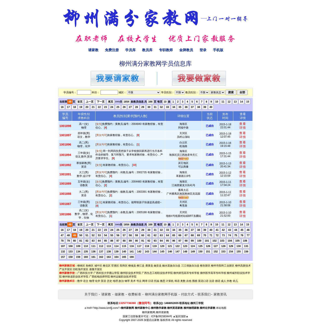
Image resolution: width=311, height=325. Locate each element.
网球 (145, 280)
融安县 (158, 265)
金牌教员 (186, 50)
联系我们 (204, 294)
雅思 (162, 280)
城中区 (98, 265)
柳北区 (107, 265)
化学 (97, 280)
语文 (85, 280)
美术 (133, 280)
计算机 (170, 280)
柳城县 (132, 265)
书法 (138, 280)
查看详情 (242, 125)
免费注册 (112, 50)
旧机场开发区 (80, 269)
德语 (217, 280)
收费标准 (134, 294)
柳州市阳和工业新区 (222, 265)
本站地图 (221, 307)
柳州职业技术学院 (130, 272)
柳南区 (81, 265)
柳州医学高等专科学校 (213, 272)
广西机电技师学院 (99, 276)
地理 (115, 280)
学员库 (130, 50)
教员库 (147, 50)
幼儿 (235, 280)
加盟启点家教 (151, 320)
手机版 (218, 50)
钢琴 (127, 280)
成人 (223, 280)
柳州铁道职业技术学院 (75, 276)
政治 (121, 280)
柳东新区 (205, 265)
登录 (203, 50)
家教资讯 (220, 294)
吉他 (188, 280)
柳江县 (140, 265)
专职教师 (166, 50)
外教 (229, 280)
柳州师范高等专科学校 (186, 272)
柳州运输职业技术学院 (123, 276)
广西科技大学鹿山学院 (106, 272)
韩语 (177, 280)
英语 (103, 280)
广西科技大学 (85, 272)
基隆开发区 (95, 269)
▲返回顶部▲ (180, 316)
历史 (109, 280)
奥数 (183, 280)
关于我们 (90, 294)
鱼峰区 (90, 265)
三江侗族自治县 (190, 265)
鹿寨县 (149, 265)
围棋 (194, 280)
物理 (91, 280)
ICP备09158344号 (161, 316)
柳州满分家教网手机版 (161, 294)
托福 (156, 280)
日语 (150, 280)
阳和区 (124, 265)
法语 (211, 280)
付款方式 (187, 294)
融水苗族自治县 (171, 265)
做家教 (119, 294)
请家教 (93, 50)
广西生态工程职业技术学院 (157, 272)
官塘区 (115, 265)
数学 (80, 280)
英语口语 (203, 280)
